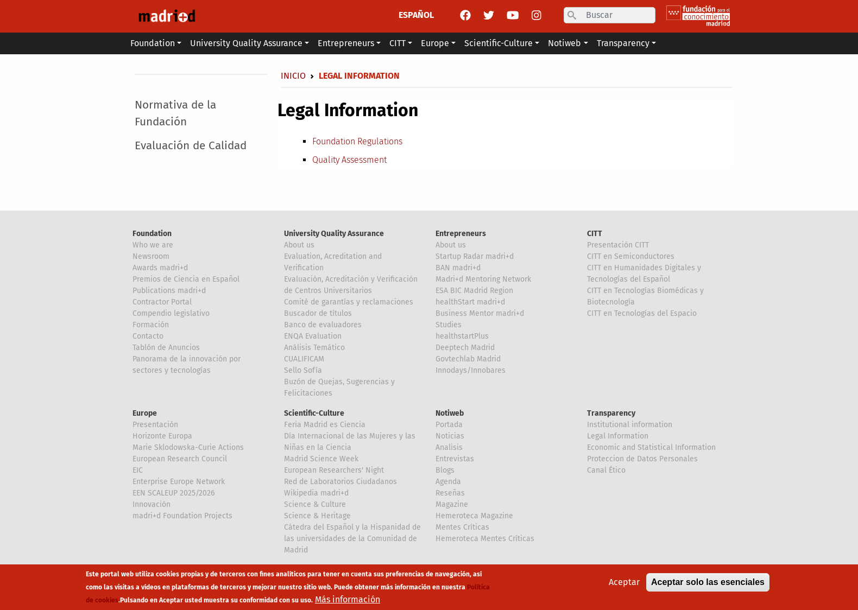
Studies (449, 324)
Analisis (449, 447)
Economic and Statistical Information (651, 447)
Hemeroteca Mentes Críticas (485, 538)
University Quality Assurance (334, 233)
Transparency (611, 413)
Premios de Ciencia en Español (186, 279)
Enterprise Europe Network (179, 481)
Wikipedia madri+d (316, 493)
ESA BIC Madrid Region (474, 290)
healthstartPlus (462, 336)
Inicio (293, 76)
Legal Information (617, 436)
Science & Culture (315, 504)
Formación (151, 324)
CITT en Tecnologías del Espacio (642, 313)
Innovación (152, 504)
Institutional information (629, 424)
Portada (449, 424)
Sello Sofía (303, 370)
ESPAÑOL (416, 15)
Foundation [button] (152, 43)
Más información (347, 599)
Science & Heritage (317, 515)
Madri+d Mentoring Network (483, 279)
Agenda (448, 481)
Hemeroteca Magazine (474, 515)
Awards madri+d (160, 267)
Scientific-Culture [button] (498, 43)
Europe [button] (435, 43)
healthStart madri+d (470, 302)
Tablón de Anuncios (166, 347)
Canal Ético (606, 470)
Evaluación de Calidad (191, 145)
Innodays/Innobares (471, 370)
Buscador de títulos (318, 313)
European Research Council (180, 458)
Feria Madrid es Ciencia (324, 424)
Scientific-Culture (314, 413)
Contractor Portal (162, 302)
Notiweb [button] (564, 43)
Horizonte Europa (162, 436)
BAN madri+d (458, 267)
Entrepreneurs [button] (346, 43)
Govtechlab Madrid (468, 359)
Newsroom (151, 256)
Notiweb (450, 413)
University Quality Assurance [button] (246, 43)
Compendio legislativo (171, 313)
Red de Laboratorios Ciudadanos (340, 481)
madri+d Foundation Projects (182, 515)
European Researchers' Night (334, 470)
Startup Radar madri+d (475, 256)
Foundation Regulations (357, 141)
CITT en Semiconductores (630, 256)
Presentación (155, 424)
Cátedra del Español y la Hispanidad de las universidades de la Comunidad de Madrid (352, 539)
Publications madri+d (169, 290)
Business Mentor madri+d (480, 313)
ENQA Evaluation (313, 336)
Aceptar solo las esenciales (708, 582)
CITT (594, 233)
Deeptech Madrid (465, 347)
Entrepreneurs (461, 233)
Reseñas (450, 493)
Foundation (152, 233)
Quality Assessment (349, 160)
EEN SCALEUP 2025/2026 (173, 493)
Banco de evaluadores (323, 324)
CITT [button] (397, 43)
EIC (138, 470)
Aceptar (624, 582)
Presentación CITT (618, 245)
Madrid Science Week (321, 458)
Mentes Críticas (462, 527)
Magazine (452, 504)
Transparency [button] (623, 43)
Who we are (153, 245)
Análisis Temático (314, 347)
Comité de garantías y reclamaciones (348, 302)
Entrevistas (455, 458)
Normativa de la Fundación (175, 113)
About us (299, 245)
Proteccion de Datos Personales (642, 458)
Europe (145, 413)
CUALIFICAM (304, 359)
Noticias (450, 436)
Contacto (148, 336)
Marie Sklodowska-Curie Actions (188, 447)
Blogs (445, 470)
